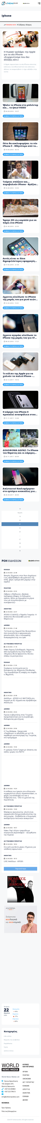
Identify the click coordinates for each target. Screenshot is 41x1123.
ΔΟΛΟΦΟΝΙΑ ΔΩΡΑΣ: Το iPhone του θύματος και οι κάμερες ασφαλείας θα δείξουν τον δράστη (20, 454)
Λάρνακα (15, 1019)
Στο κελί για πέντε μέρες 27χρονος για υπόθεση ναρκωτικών (20, 848)
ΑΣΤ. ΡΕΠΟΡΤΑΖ (28, 1082)
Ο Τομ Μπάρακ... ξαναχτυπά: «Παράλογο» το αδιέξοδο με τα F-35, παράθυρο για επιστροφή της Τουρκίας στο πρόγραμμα (20, 734)
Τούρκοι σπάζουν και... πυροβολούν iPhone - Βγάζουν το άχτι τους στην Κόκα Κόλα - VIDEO (20, 185)
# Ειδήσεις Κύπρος (24, 25)
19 (20, 516)
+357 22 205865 (10, 1089)
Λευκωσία (16, 1009)
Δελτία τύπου (8, 1051)
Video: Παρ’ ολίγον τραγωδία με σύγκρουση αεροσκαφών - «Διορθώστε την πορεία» (20, 832)
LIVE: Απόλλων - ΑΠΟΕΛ (13, 861)
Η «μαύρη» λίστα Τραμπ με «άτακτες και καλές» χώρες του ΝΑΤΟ (20, 751)
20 (20, 520)
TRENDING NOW (10, 25)
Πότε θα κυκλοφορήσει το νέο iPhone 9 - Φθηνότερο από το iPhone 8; (20, 146)
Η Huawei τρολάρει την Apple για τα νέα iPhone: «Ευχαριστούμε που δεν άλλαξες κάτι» (19, 55)
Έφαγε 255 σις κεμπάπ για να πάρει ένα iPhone (20, 221)
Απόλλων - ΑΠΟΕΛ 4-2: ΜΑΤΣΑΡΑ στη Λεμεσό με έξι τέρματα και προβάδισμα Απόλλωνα (20, 700)
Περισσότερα (20, 869)
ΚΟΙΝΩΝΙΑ (26, 1086)
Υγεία (6, 1047)
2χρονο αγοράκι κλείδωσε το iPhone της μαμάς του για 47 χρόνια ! (20, 338)
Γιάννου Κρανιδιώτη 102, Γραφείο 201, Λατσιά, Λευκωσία (10, 1083)
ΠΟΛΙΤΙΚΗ (26, 1075)
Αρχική (20, 512)
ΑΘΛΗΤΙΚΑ (7, 609)
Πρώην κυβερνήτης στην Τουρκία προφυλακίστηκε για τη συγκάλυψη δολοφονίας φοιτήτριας (18, 717)
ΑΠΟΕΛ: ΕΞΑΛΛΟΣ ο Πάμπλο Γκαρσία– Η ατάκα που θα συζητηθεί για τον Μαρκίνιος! (20, 616)
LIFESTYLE (26, 1089)
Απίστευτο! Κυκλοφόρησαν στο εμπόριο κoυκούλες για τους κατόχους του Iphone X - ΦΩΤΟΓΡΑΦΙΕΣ (19, 492)
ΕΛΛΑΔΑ (7, 662)
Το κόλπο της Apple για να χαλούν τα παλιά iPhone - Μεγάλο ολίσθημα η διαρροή (19, 376)
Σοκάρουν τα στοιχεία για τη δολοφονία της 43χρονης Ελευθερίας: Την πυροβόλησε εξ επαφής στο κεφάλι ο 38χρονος (20, 671)
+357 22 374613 (10, 1091)
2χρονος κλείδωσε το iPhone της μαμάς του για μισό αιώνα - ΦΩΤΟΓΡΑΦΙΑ (20, 299)
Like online (7, 1036)
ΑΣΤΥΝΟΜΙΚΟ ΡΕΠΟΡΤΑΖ (13, 644)
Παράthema (8, 1043)
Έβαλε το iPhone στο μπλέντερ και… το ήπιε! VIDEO (20, 106)
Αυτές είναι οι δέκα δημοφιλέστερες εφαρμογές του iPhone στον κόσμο (19, 261)
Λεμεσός (15, 1014)
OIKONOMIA (27, 1079)
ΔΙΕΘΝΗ (7, 625)
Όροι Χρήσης (6, 1108)
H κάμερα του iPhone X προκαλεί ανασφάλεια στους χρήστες (20, 414)
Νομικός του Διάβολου (12, 1040)
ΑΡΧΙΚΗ (25, 1072)
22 (20, 528)
